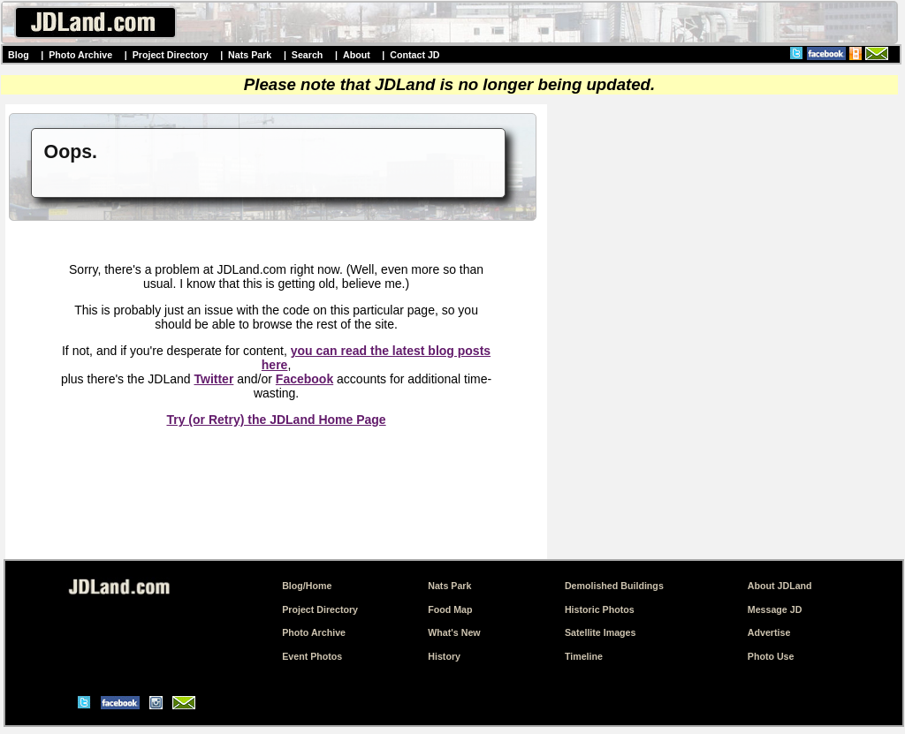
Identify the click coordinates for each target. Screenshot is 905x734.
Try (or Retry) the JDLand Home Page (275, 419)
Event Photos (312, 656)
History (444, 656)
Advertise (769, 632)
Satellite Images (600, 632)
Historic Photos (600, 609)
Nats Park (249, 54)
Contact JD (414, 54)
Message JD (775, 609)
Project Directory (171, 54)
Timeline (584, 656)
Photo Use (771, 656)
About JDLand (780, 585)
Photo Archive (80, 54)
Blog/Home (306, 585)
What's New (454, 632)
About (356, 54)
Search (307, 54)
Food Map (450, 609)
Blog (18, 54)
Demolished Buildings (614, 585)
